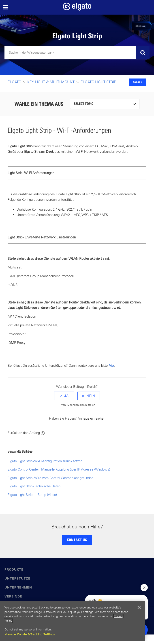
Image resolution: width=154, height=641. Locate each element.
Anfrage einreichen (91, 418)
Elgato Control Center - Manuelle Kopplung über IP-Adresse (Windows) (59, 469)
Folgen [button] (138, 82)
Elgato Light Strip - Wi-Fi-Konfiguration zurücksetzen (45, 461)
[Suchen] (77, 52)
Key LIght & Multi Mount (51, 82)
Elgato (14, 82)
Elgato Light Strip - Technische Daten (34, 486)
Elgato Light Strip (98, 82)
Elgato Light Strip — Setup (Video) (32, 495)
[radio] (64, 396)
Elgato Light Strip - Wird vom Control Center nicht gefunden (50, 478)
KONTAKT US (77, 540)
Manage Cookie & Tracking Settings (29, 634)
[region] (72, 621)
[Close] (139, 608)
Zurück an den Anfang (26, 433)
